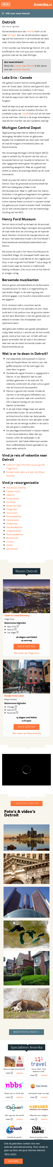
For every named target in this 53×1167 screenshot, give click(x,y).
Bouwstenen (12, 538)
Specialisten (12, 548)
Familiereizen (12, 520)
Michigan (11, 35)
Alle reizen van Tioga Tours (26, 653)
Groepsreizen (12, 498)
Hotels (9, 545)
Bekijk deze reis (26, 646)
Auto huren (12, 512)
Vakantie (10, 494)
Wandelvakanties (14, 527)
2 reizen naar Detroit (24, 65)
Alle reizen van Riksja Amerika (26, 733)
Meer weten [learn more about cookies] (10, 1154)
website (19, 1073)
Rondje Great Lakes (14, 695)
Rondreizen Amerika (16, 487)
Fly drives (10, 502)
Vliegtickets (12, 509)
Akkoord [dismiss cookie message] (13, 1161)
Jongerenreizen (13, 530)
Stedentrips (12, 523)
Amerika (30, 31)
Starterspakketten (14, 534)
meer (9, 1073)
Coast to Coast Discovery (16, 615)
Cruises (10, 541)
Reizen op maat (13, 505)
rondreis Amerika (21, 69)
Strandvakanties (13, 516)
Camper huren (13, 491)
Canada (25, 113)
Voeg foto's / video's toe (26, 803)
